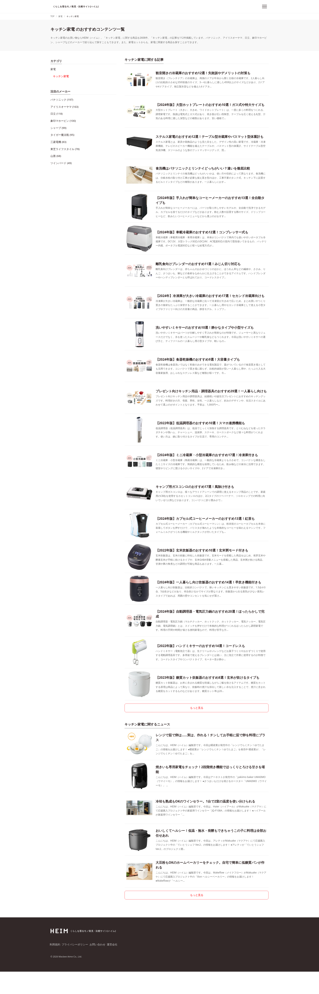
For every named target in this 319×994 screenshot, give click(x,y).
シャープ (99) (57, 119)
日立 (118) (56, 108)
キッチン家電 (60, 74)
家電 (52, 68)
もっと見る (196, 726)
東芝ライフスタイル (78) (63, 136)
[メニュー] (264, 6)
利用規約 (55, 967)
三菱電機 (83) (57, 131)
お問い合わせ (98, 967)
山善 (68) (55, 142)
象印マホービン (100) (62, 113)
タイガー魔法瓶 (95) (61, 125)
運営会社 (114, 967)
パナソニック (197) (60, 96)
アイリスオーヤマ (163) (63, 102)
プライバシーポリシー (75, 967)
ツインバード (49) (60, 148)
